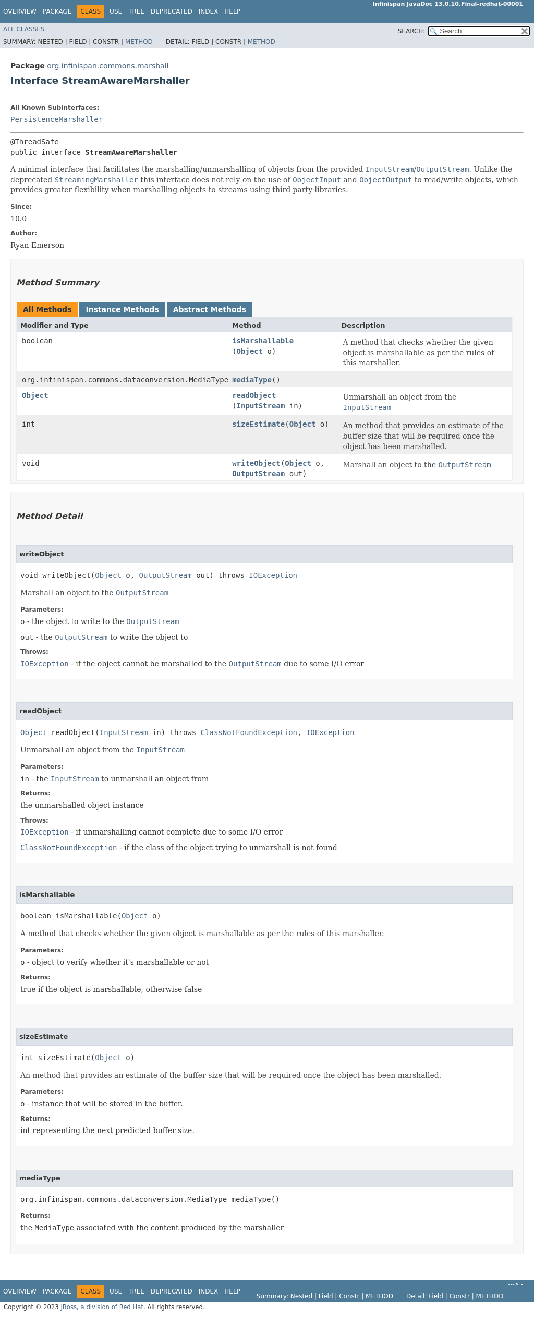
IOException (273, 575)
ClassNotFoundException (249, 732)
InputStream (261, 406)
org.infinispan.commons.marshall (107, 65)
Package (57, 11)
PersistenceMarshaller (56, 119)
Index (209, 11)
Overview (20, 11)
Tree (136, 11)
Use (116, 11)
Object (250, 351)
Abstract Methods (209, 309)
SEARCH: (412, 31)
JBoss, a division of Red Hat (101, 1307)
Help (232, 11)
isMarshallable (263, 341)
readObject (254, 395)
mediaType (252, 380)
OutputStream (258, 473)
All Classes (23, 29)
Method (139, 41)
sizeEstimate (258, 424)
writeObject (256, 463)
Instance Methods (122, 309)
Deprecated (171, 11)
